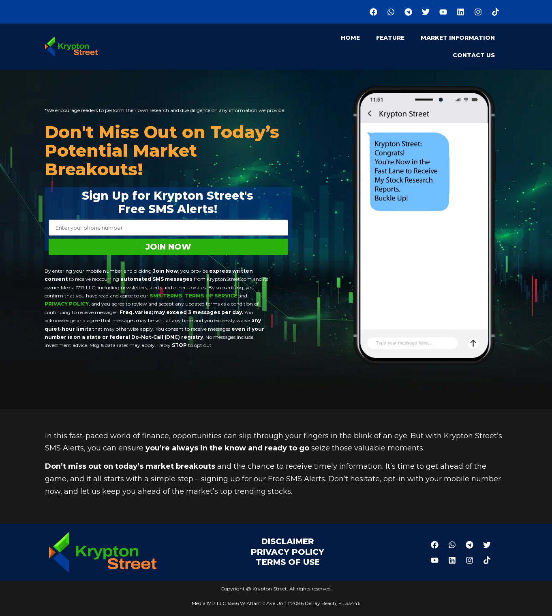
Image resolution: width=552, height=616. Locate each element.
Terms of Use (288, 562)
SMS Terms (166, 296)
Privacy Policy (67, 304)
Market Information (458, 37)
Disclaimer (287, 541)
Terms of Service (210, 296)
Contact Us (474, 55)
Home (350, 37)
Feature (390, 37)
